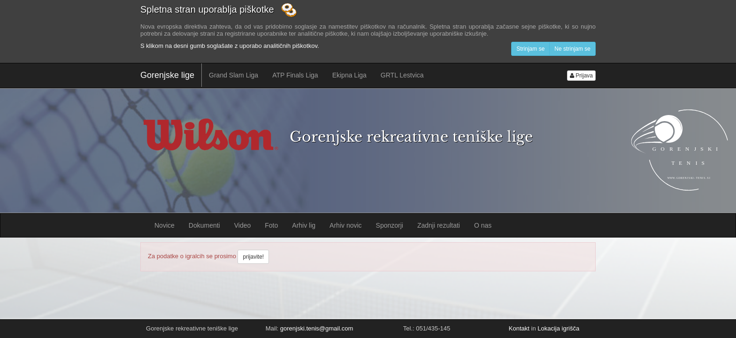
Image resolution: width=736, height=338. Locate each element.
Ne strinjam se (572, 49)
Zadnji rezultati (438, 225)
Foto (271, 225)
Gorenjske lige (167, 75)
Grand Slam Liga (233, 75)
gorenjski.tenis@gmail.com (316, 328)
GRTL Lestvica (402, 75)
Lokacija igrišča (558, 328)
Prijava (581, 75)
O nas (482, 225)
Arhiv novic (345, 225)
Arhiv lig (303, 225)
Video (242, 225)
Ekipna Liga (349, 75)
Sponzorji (389, 225)
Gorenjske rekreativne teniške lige (411, 137)
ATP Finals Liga (295, 75)
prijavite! (253, 257)
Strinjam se (530, 49)
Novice (164, 225)
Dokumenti (204, 225)
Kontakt (519, 328)
